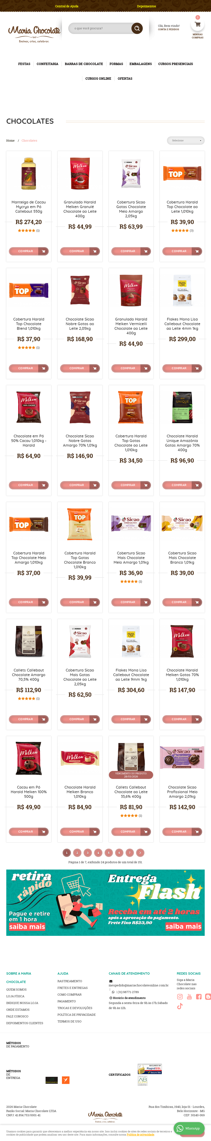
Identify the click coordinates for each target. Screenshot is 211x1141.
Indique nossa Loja (22, 1003)
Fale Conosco (17, 1016)
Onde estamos (18, 1010)
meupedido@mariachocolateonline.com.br (139, 985)
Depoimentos (146, 6)
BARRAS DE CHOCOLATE (84, 64)
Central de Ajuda (66, 6)
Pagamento (67, 1001)
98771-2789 (128, 992)
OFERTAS (125, 78)
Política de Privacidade (77, 1015)
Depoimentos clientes (24, 1023)
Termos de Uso (69, 1021)
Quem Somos (16, 989)
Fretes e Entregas (73, 988)
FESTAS (24, 64)
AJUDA (63, 973)
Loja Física (15, 996)
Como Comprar (69, 994)
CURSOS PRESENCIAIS (175, 64)
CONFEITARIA (47, 64)
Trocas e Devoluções (75, 1008)
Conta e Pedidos (165, 29)
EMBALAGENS (141, 64)
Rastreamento (70, 981)
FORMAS (116, 64)
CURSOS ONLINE (98, 78)
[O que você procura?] (137, 28)
